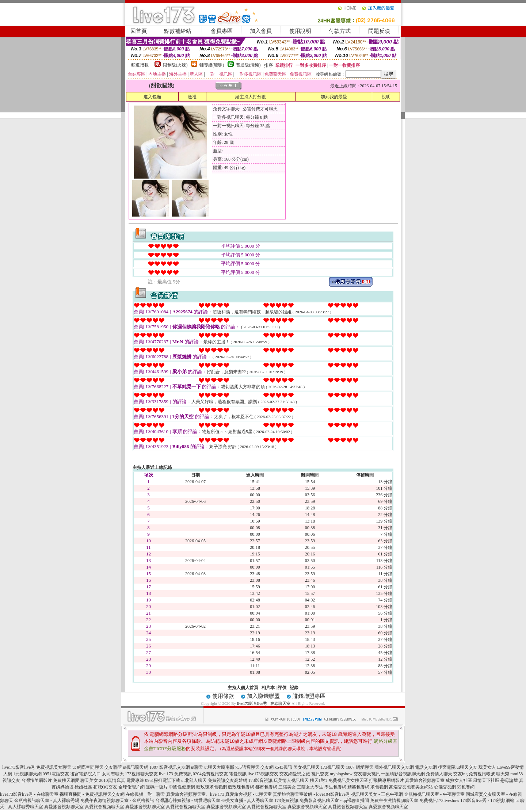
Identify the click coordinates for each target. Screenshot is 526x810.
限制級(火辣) (175, 65)
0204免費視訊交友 (210, 773)
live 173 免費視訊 (175, 773)
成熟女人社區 (459, 780)
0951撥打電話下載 (162, 780)
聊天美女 (89, 780)
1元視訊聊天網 (27, 773)
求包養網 (379, 787)
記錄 (294, 687)
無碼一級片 (157, 787)
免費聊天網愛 (66, 780)
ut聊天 (197, 767)
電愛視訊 (238, 773)
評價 (282, 687)
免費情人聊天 (439, 773)
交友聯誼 (113, 767)
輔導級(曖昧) (211, 65)
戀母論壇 (509, 780)
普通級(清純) (248, 65)
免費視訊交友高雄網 (227, 780)
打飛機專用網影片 (386, 780)
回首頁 (138, 31)
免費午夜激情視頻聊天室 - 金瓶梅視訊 (117, 800)
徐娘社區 (83, 787)
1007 (350, 767)
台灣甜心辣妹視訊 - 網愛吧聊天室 (187, 800)
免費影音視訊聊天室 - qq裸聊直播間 (334, 800)
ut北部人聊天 (193, 780)
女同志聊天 (113, 773)
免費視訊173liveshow (439, 800)
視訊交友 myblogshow (331, 773)
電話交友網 (426, 767)
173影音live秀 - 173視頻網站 (487, 800)
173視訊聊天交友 (141, 773)
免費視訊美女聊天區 (348, 780)
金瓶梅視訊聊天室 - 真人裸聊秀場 (46, 800)
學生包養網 (335, 787)
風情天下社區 (486, 780)
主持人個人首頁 (243, 687)
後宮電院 (447, 767)
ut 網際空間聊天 (87, 767)
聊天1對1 (318, 780)
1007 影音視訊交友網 (169, 767)
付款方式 (340, 31)
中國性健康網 (182, 787)
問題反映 (379, 31)
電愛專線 (135, 780)
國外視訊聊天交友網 (394, 767)
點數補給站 (177, 31)
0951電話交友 (56, 773)
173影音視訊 (260, 780)
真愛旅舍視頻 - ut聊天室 (248, 794)
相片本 (268, 687)
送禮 (192, 96)
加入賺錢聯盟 (263, 696)
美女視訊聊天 (306, 767)
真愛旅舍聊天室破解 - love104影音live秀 (311, 794)
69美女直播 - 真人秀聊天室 (247, 800)
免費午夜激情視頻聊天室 (394, 800)
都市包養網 (266, 787)
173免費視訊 (286, 800)
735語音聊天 (247, 767)
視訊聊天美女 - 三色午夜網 (377, 794)
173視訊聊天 (333, 767)
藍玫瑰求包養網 (211, 787)
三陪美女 (287, 787)
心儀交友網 (445, 787)
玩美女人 (487, 767)
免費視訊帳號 (482, 773)
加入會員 (261, 31)
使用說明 (300, 31)
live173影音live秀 (18, 767)
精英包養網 (358, 787)
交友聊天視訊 (367, 773)
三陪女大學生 (310, 787)
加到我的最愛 (334, 96)
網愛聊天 (364, 767)
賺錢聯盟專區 (309, 696)
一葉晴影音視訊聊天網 (403, 773)
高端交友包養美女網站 (411, 787)
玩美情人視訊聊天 (291, 780)
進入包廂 (152, 96)
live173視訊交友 (263, 773)
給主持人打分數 (250, 96)
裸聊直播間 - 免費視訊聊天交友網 (92, 794)
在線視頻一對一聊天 (145, 794)
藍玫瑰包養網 (241, 787)
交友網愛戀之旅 (294, 773)
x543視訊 (283, 767)
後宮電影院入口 (85, 773)
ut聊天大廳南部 (219, 767)
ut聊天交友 (467, 767)
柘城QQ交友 (105, 787)
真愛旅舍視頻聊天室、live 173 (195, 794)
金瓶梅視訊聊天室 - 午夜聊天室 (434, 794)
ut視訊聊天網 (135, 767)
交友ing (460, 773)
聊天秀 (502, 773)
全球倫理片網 (131, 787)
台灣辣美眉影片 (36, 780)
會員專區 (222, 31)
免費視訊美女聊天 (53, 767)
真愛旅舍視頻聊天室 (425, 780)
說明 (386, 96)
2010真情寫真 (112, 780)
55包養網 (465, 787)
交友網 (267, 767)
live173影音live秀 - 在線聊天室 (264, 703)
